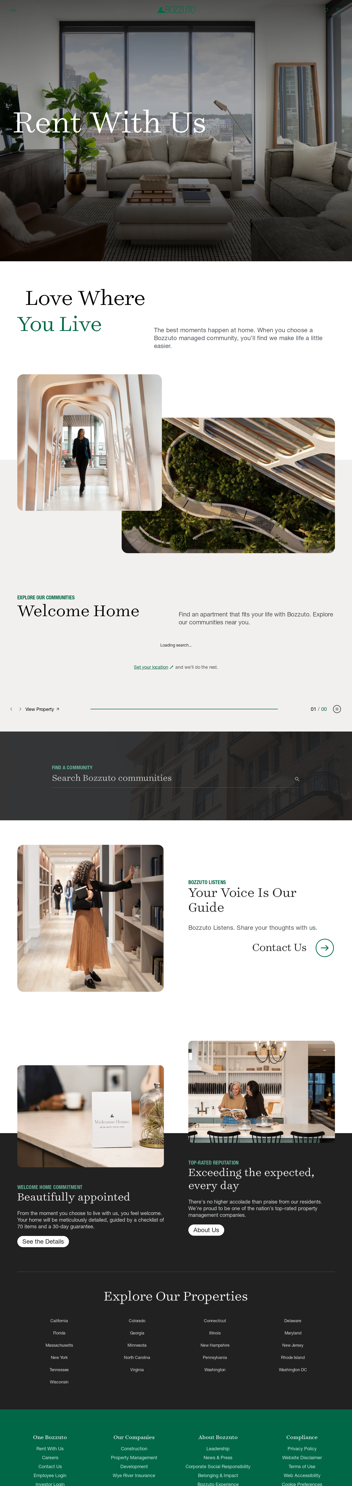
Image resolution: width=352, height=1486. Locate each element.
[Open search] (339, 10)
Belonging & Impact (218, 1475)
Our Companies (134, 1437)
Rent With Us (50, 1449)
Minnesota (137, 1345)
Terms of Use (302, 1466)
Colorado (137, 1320)
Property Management (134, 1457)
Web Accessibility (302, 1475)
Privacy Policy (302, 1449)
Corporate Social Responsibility (218, 1466)
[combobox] (172, 779)
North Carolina (137, 1357)
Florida (59, 1332)
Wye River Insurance (134, 1475)
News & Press (218, 1457)
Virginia (137, 1369)
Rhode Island (292, 1357)
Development (134, 1466)
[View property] (58, 709)
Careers (50, 1457)
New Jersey (292, 1345)
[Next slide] (20, 709)
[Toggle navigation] (13, 10)
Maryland (293, 1332)
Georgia (137, 1332)
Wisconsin (59, 1381)
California (59, 1320)
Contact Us (50, 1466)
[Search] (297, 779)
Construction (134, 1449)
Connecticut (215, 1320)
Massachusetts (59, 1345)
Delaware (292, 1320)
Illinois (215, 1332)
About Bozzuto (218, 1437)
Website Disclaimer (302, 1457)
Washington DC (293, 1369)
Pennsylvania (215, 1357)
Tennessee (59, 1369)
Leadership (218, 1449)
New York (59, 1357)
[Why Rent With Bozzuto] (89, 442)
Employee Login (50, 1475)
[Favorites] (325, 10)
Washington (215, 1369)
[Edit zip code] (171, 667)
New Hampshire (215, 1345)
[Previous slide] (12, 709)
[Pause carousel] (337, 709)
